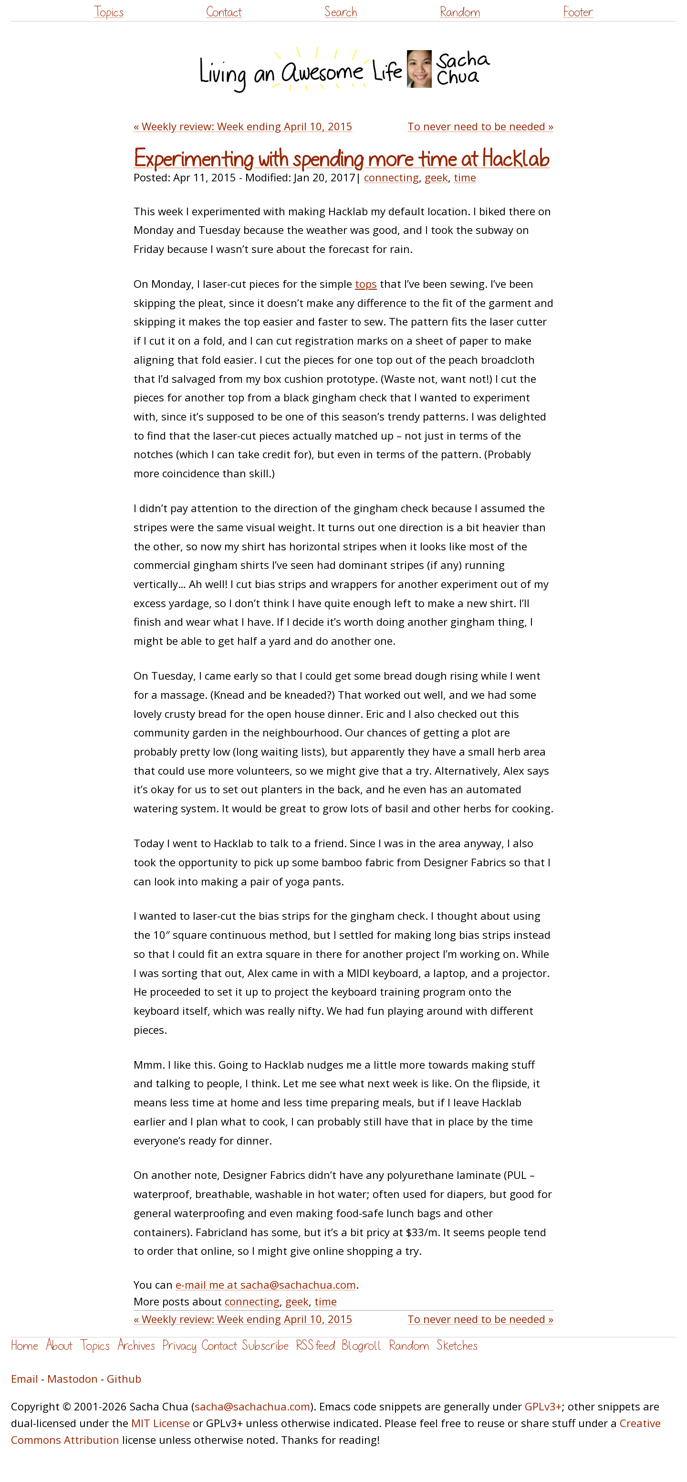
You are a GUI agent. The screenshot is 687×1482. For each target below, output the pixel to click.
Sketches (457, 1345)
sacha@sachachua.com (252, 1406)
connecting (391, 177)
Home (24, 1345)
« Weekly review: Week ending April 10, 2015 (243, 126)
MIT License (160, 1423)
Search (340, 12)
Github (124, 1378)
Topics (109, 12)
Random (460, 12)
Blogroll (362, 1345)
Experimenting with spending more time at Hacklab (342, 159)
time (465, 177)
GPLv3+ (543, 1406)
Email (24, 1378)
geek (436, 177)
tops (366, 283)
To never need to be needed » (480, 126)
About (59, 1345)
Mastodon (72, 1378)
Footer (578, 12)
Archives (136, 1345)
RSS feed (315, 1345)
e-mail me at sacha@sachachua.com (266, 1284)
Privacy (179, 1345)
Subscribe (265, 1345)
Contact (224, 12)
